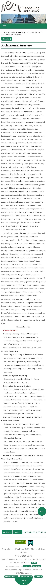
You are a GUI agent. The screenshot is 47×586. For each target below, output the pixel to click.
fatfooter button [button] (23, 581)
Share (8, 532)
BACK (6, 39)
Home (18, 32)
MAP (34, 563)
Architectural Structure (11, 34)
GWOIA (38, 576)
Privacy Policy (11, 576)
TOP (42, 511)
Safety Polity (26, 576)
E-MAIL (36, 566)
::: (2, 32)
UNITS (27, 566)
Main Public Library (33, 32)
